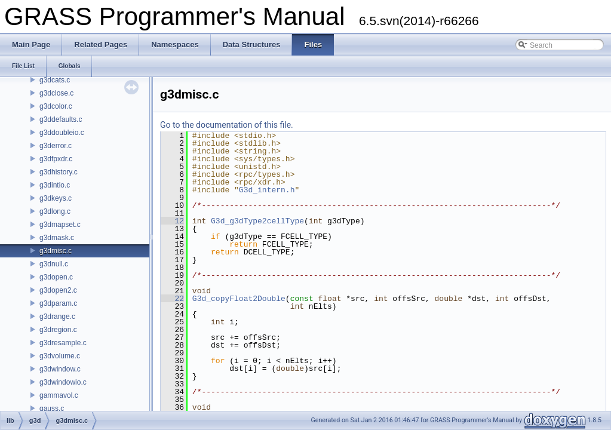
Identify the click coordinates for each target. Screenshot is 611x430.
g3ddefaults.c (60, 119)
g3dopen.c (56, 277)
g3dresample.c (63, 343)
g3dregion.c (58, 329)
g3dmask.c (56, 238)
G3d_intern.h (267, 190)
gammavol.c (58, 395)
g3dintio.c (54, 185)
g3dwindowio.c (63, 382)
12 (172, 221)
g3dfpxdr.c (55, 159)
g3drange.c (57, 316)
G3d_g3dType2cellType (257, 221)
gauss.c (51, 408)
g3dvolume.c (59, 356)
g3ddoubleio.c (61, 132)
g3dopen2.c (58, 290)
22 (172, 298)
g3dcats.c (54, 80)
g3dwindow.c (60, 369)
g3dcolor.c (55, 106)
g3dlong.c (54, 211)
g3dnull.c (53, 264)
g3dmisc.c (55, 251)
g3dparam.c (58, 303)
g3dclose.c (56, 93)
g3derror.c (55, 146)
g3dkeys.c (55, 198)
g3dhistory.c (58, 172)
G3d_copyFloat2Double (238, 298)
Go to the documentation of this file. (226, 125)
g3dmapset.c (60, 224)
